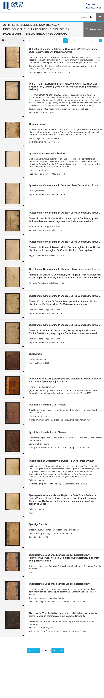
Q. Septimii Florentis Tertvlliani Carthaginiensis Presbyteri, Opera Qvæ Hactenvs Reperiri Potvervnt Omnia (63, 50)
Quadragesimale (37, 124)
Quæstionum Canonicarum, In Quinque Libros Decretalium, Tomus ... (65, 185)
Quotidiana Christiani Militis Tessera (47, 405)
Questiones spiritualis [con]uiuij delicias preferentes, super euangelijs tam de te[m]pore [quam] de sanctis (65, 380)
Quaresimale (35, 354)
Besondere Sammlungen (40, 25)
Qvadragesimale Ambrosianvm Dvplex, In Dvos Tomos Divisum (61, 461)
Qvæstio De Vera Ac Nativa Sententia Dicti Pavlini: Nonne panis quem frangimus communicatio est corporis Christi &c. (63, 615)
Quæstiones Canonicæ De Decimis (47, 153)
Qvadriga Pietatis (38, 524)
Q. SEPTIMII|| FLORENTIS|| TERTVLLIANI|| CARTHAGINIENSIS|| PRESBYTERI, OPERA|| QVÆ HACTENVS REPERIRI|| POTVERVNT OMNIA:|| (64, 87)
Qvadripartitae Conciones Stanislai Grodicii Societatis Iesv (59, 584)
